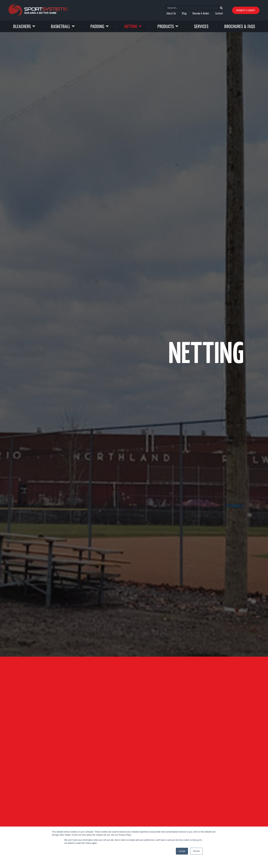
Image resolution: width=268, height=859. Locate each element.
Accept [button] (182, 851)
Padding (99, 26)
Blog (170, 13)
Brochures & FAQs (239, 26)
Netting (133, 26)
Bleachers (24, 26)
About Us (155, 13)
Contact (210, 13)
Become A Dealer (189, 13)
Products (167, 26)
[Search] (213, 8)
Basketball (63, 26)
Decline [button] (196, 851)
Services (201, 26)
